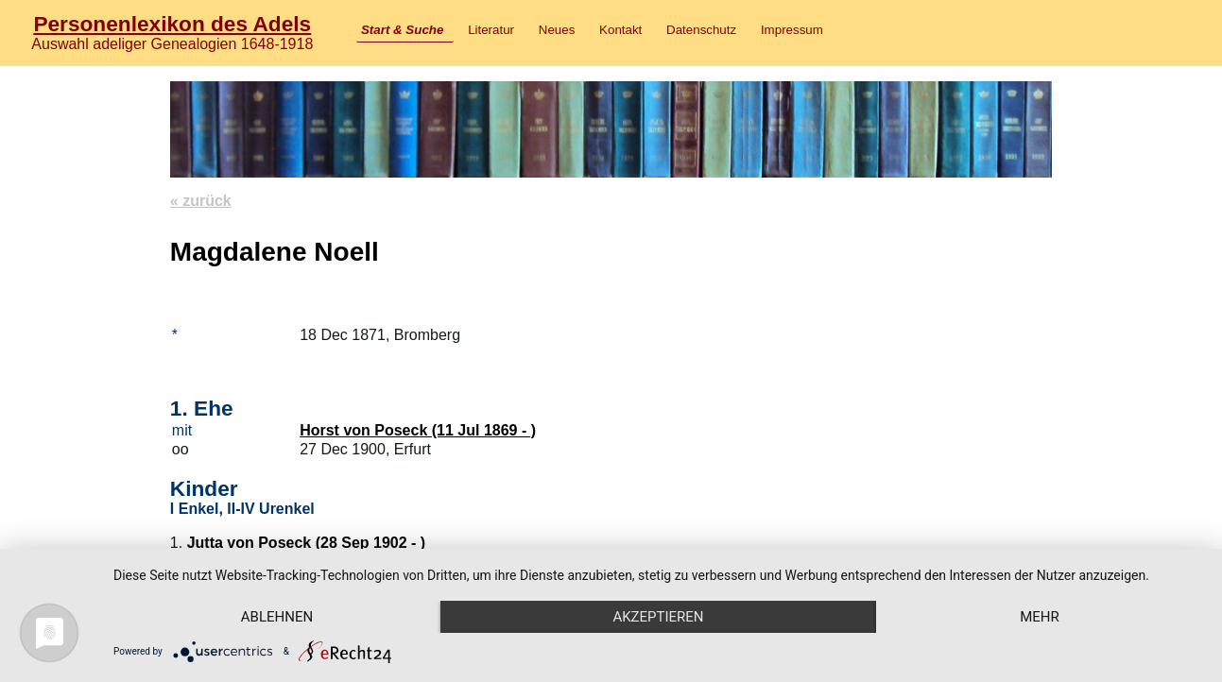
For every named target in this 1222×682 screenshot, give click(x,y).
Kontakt (620, 30)
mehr (1039, 616)
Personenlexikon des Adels (172, 23)
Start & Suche (402, 30)
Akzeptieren (657, 616)
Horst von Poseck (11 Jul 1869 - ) (418, 430)
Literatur (491, 30)
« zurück (201, 201)
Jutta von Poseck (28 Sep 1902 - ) (306, 543)
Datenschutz (701, 30)
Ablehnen (277, 616)
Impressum (792, 30)
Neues (557, 30)
